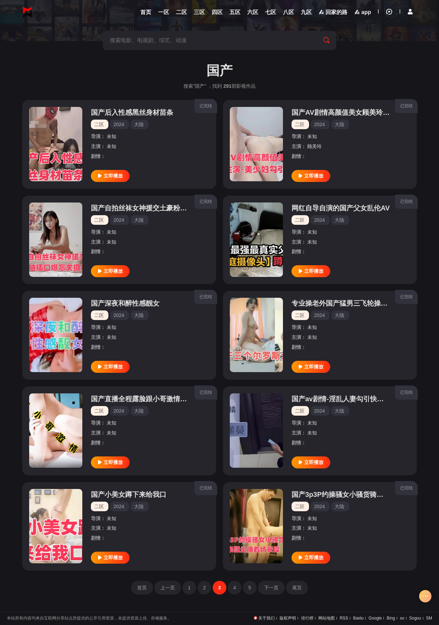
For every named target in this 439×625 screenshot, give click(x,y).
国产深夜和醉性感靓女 (125, 303)
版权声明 (288, 618)
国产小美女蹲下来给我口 (128, 494)
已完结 (206, 105)
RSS (344, 618)
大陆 (139, 124)
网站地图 (326, 618)
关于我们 (266, 618)
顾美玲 (314, 146)
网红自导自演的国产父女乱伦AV (341, 208)
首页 (142, 587)
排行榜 (307, 618)
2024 (119, 124)
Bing (391, 618)
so (402, 618)
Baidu (358, 618)
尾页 (297, 587)
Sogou (415, 618)
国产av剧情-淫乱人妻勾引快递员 (341, 399)
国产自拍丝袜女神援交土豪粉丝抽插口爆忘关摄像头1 (171, 208)
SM (429, 618)
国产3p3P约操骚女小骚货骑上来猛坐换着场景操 (365, 494)
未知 (111, 136)
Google (375, 618)
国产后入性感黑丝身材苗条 (132, 112)
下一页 (271, 587)
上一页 (168, 587)
